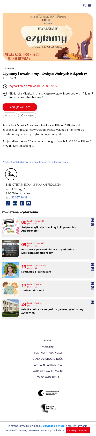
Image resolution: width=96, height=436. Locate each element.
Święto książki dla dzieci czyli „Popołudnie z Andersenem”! (48, 229)
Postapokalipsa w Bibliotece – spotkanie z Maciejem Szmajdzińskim (47, 251)
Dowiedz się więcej (54, 425)
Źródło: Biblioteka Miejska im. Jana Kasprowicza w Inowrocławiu (35, 161)
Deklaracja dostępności (48, 358)
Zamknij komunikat (77, 430)
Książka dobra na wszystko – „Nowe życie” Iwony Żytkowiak (52, 311)
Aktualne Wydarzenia (48, 365)
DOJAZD (10, 115)
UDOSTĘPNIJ (27, 115)
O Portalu (48, 340)
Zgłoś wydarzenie (47, 377)
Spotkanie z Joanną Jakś (36, 271)
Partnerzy (47, 346)
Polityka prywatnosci (48, 352)
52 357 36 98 (19, 197)
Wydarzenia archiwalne (48, 371)
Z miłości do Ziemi (32, 290)
